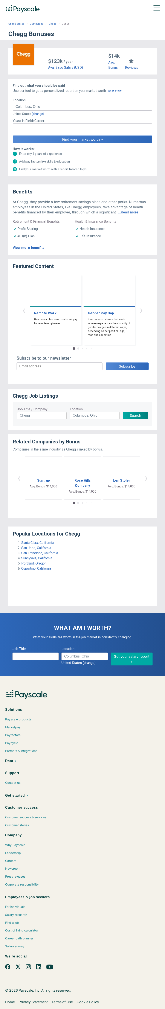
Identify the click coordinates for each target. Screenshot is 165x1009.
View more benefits (28, 248)
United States (16, 23)
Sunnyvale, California (36, 558)
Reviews (131, 67)
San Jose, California (36, 548)
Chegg (53, 23)
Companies (36, 23)
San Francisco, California (39, 553)
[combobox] (82, 107)
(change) (38, 114)
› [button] (141, 310)
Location (76, 409)
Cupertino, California (36, 568)
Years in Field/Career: (29, 121)
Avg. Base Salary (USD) (65, 67)
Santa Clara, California (37, 543)
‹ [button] (23, 310)
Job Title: (19, 649)
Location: (19, 100)
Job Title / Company (32, 409)
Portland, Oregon (33, 563)
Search (135, 415)
